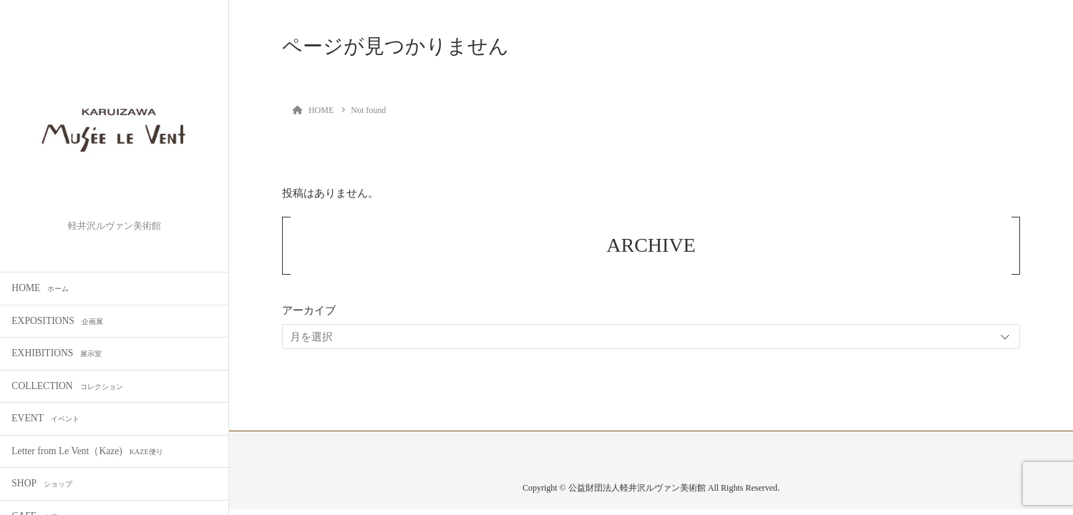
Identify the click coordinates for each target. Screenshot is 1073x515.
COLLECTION (66, 386)
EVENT (45, 418)
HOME (40, 288)
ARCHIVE (650, 245)
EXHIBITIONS (56, 353)
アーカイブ (309, 310)
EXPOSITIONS (57, 320)
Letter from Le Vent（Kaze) (86, 451)
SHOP (41, 483)
